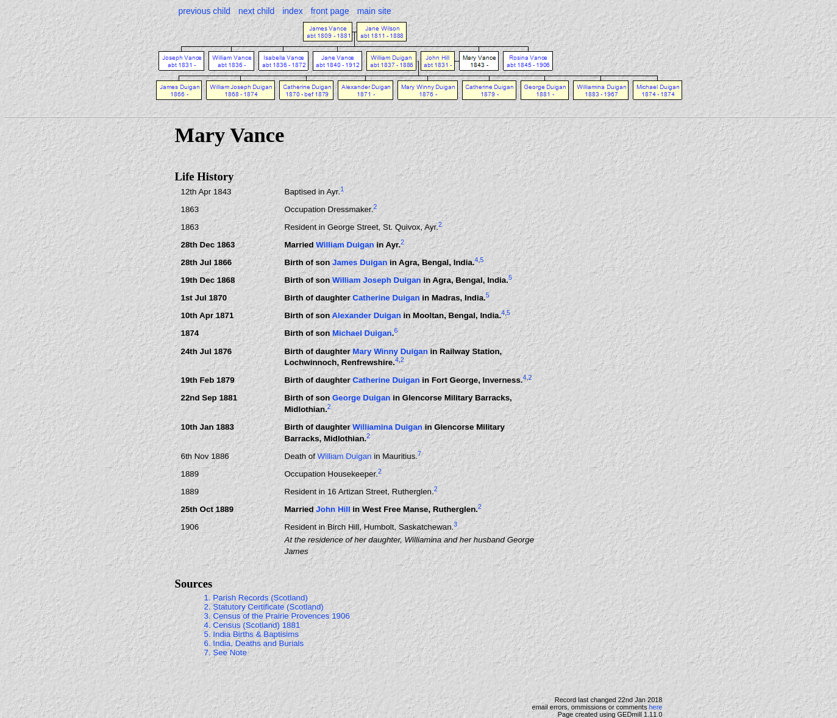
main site (374, 11)
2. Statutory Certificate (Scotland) (264, 606)
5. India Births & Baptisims (251, 634)
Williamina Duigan (387, 427)
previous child (205, 11)
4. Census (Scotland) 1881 (252, 625)
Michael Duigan (362, 333)
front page (330, 11)
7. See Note (225, 652)
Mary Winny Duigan (390, 351)
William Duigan (345, 244)
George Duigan (361, 397)
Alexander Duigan (366, 316)
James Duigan (359, 262)
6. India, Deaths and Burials (254, 643)
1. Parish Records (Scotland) (256, 597)
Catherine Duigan (385, 298)
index (292, 11)
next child (256, 11)
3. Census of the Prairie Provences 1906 (277, 615)
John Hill (333, 509)
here (655, 707)
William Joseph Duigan (376, 280)
